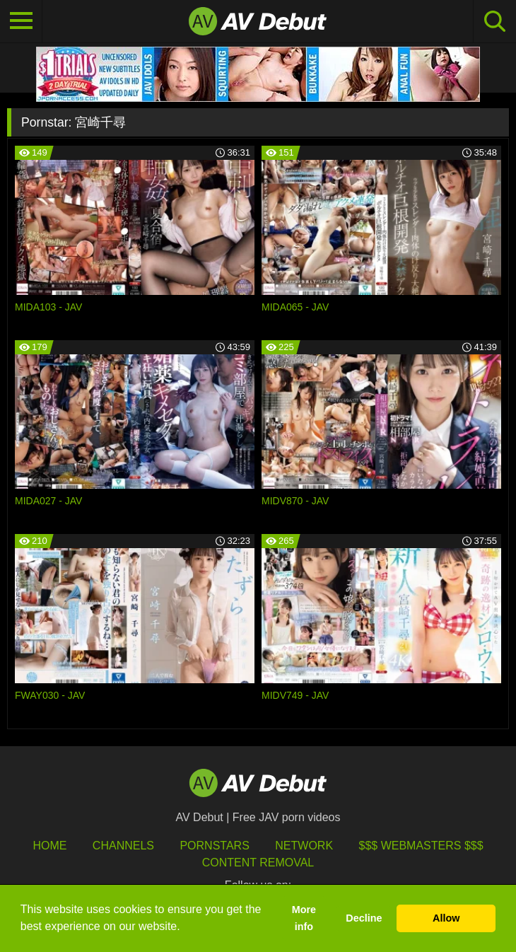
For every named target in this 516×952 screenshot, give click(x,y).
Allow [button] (446, 918)
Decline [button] (364, 918)
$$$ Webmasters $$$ (421, 846)
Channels (123, 846)
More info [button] (304, 918)
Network (304, 846)
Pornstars (214, 846)
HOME (49, 846)
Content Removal (258, 863)
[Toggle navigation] (21, 21)
